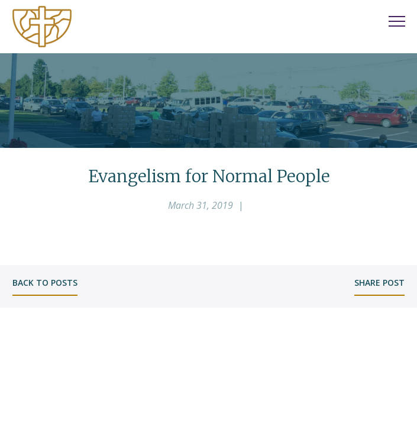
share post (379, 282)
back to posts (44, 282)
